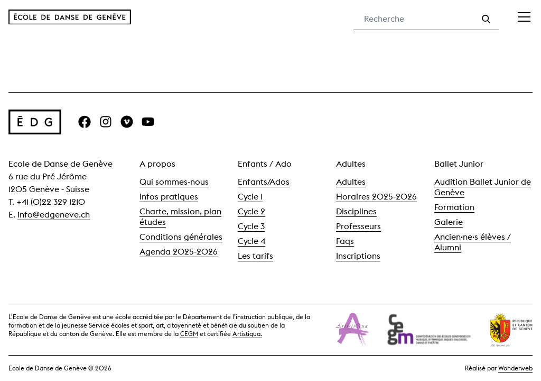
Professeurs (358, 226)
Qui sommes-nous (174, 182)
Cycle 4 (251, 241)
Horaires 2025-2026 (376, 197)
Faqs (345, 241)
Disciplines (356, 211)
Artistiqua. (247, 334)
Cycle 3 (251, 226)
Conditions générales (180, 237)
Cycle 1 (250, 197)
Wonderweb (515, 368)
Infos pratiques (168, 197)
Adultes (351, 182)
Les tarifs (255, 256)
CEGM (189, 334)
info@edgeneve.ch (53, 215)
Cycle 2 (251, 211)
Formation (454, 207)
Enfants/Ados (264, 182)
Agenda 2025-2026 (178, 252)
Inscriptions (358, 256)
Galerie (448, 222)
